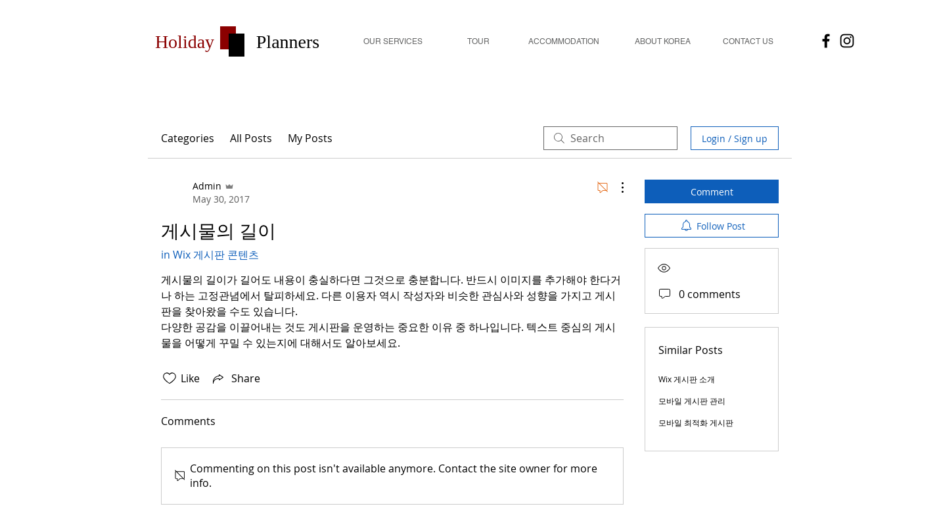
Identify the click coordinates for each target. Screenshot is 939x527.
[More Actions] (616, 187)
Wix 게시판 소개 (686, 379)
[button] (185, 41)
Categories (187, 138)
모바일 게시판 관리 (691, 400)
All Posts (251, 138)
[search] (610, 138)
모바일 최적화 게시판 (695, 422)
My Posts (310, 138)
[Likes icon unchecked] (169, 378)
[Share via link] (235, 378)
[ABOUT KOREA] (663, 42)
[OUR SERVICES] (392, 42)
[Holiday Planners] (847, 41)
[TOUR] (478, 42)
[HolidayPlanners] (826, 41)
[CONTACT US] (748, 42)
